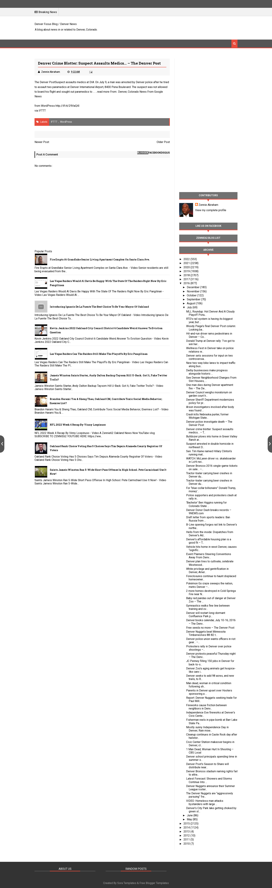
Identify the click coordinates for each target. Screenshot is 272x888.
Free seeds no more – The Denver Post (210, 627)
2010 (187, 843)
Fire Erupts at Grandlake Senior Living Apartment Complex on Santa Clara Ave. (100, 259)
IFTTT (42, 110)
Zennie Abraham (208, 204)
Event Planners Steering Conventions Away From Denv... (208, 555)
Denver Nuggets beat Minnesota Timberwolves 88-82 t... (206, 633)
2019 (187, 271)
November (193, 291)
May (190, 819)
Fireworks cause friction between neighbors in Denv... (206, 707)
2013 (187, 831)
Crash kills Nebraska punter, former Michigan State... (207, 416)
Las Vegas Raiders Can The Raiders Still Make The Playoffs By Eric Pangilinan (99, 354)
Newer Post (42, 142)
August (191, 303)
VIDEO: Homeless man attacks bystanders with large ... (204, 802)
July (190, 307)
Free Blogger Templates (154, 883)
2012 (187, 835)
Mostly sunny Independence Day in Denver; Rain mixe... (207, 729)
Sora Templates (126, 883)
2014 (187, 827)
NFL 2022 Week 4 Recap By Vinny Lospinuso (78, 424)
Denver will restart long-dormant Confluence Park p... (205, 614)
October (192, 295)
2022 (187, 259)
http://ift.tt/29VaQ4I (67, 105)
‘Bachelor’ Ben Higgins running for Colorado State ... (206, 504)
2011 (187, 839)
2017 (187, 279)
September (194, 299)
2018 (187, 275)
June (190, 815)
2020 (187, 267)
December (193, 287)
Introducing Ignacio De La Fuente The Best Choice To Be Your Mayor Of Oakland (99, 306)
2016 (187, 283)
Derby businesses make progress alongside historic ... (207, 372)
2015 (187, 823)
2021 (187, 263)
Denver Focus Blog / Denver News (56, 24)
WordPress (66, 121)
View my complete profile (210, 210)
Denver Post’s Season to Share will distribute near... (207, 765)
